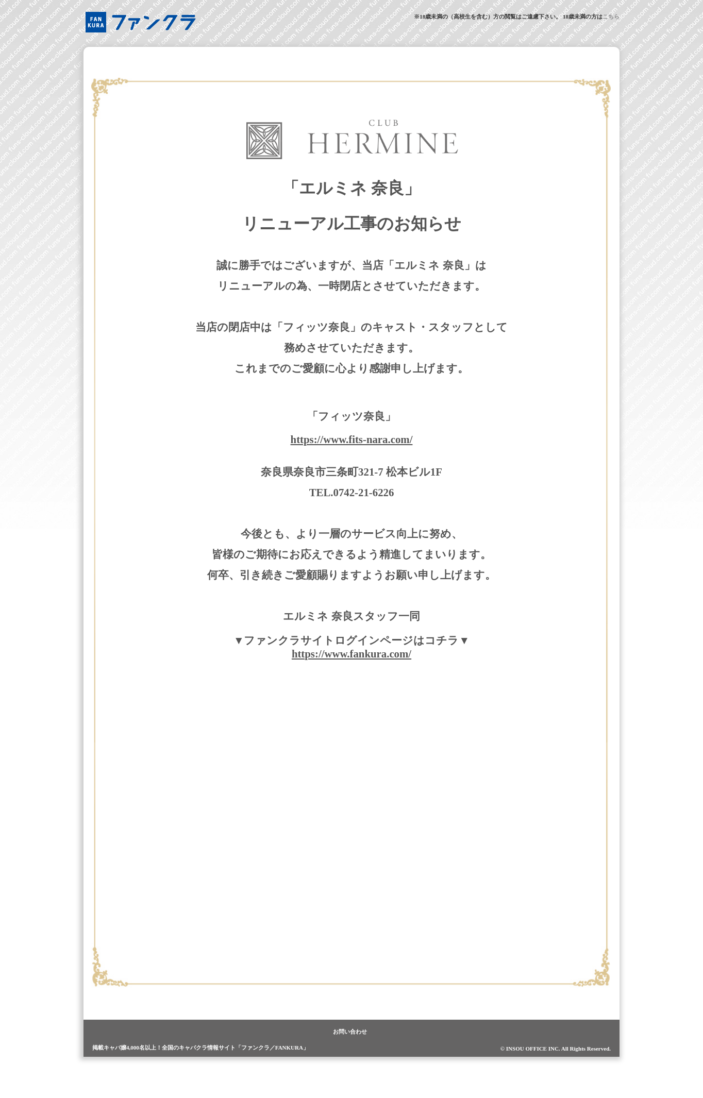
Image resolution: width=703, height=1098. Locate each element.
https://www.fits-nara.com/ (352, 439)
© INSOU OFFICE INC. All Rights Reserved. (555, 1048)
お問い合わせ (350, 1031)
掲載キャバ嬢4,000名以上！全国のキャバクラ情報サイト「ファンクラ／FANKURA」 (200, 1047)
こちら (611, 16)
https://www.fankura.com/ (351, 654)
